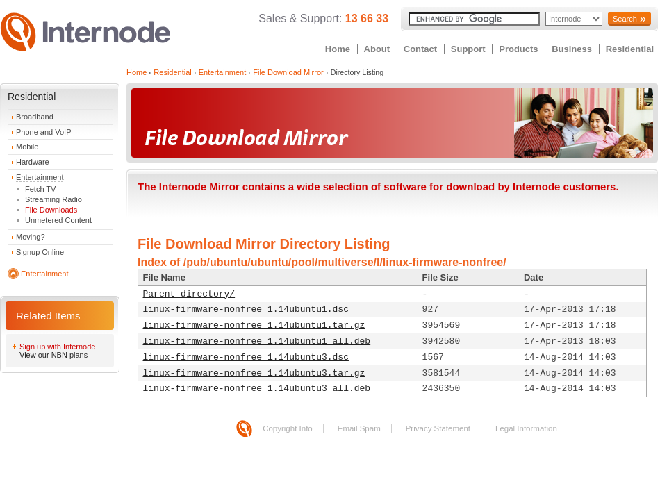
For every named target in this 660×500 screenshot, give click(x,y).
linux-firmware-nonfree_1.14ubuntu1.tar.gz (254, 325)
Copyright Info (288, 428)
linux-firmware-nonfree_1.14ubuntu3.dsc (246, 357)
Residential (630, 49)
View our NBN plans (53, 355)
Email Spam (359, 428)
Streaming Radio (53, 199)
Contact (420, 49)
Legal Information (526, 428)
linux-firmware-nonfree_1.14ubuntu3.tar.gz (254, 373)
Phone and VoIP (44, 132)
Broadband (34, 116)
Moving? (30, 237)
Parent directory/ (189, 294)
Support (468, 49)
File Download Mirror (288, 72)
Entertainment (39, 177)
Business (572, 49)
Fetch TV (40, 189)
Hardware (32, 162)
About (377, 49)
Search (625, 19)
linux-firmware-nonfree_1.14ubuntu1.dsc (246, 309)
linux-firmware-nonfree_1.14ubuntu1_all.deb (257, 341)
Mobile (27, 146)
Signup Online (40, 252)
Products (518, 49)
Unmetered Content (58, 220)
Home (337, 49)
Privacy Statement (438, 428)
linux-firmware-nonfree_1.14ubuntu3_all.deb (257, 388)
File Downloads (51, 210)
